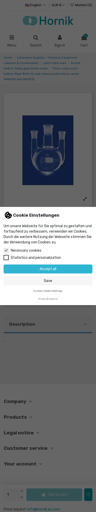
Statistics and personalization (32, 257)
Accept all (48, 269)
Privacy (42, 298)
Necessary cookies (22, 250)
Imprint (53, 298)
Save (48, 281)
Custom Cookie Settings (48, 290)
